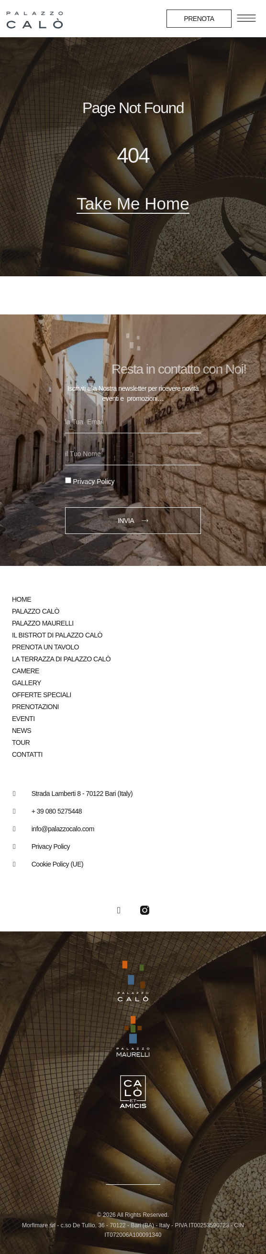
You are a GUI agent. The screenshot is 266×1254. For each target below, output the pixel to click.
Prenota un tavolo (45, 647)
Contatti (27, 754)
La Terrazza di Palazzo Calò (61, 659)
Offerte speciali (41, 695)
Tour (21, 742)
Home (21, 599)
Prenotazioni (35, 707)
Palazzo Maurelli (43, 623)
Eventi (23, 718)
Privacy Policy (93, 481)
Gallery (26, 683)
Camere (25, 671)
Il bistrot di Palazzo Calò (57, 635)
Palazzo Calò (35, 611)
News (21, 730)
